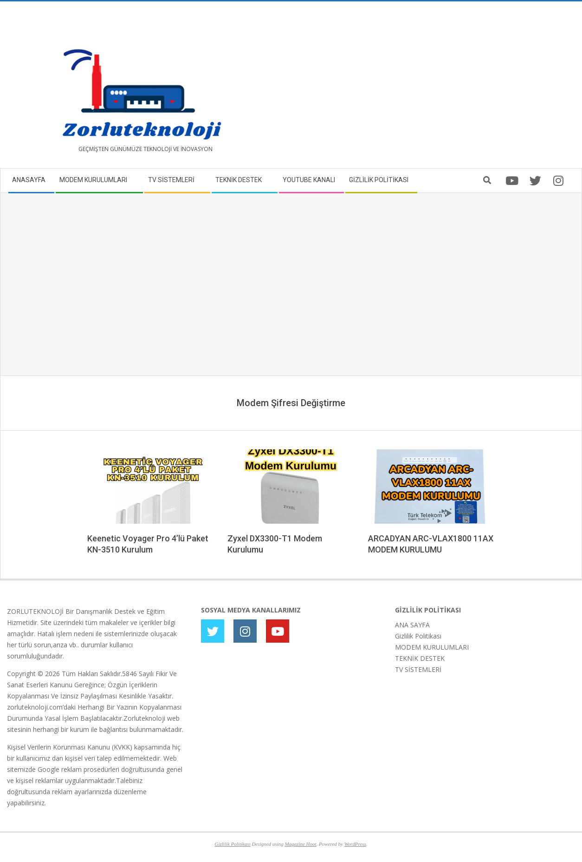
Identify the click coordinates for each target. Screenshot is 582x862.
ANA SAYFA (412, 624)
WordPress (355, 844)
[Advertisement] (433, 89)
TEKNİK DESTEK (420, 658)
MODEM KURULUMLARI (432, 647)
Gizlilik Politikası (418, 636)
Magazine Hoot (300, 844)
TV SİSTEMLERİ (418, 669)
